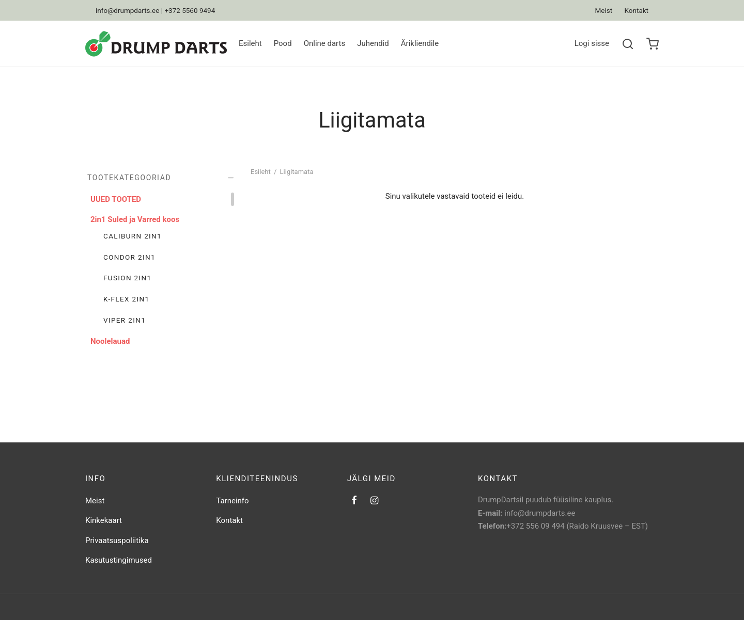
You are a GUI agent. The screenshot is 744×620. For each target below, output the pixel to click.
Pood (283, 43)
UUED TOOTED (115, 199)
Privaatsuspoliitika (117, 540)
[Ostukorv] (652, 44)
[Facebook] (354, 501)
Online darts (325, 43)
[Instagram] (374, 501)
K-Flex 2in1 (126, 299)
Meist (604, 10)
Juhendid (373, 43)
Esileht (250, 43)
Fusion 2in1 (127, 278)
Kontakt (636, 10)
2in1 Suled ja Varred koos (134, 219)
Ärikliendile (420, 43)
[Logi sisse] (592, 44)
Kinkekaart (103, 520)
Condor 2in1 (129, 257)
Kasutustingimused (118, 560)
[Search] (628, 44)
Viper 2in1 (124, 320)
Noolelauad (110, 341)
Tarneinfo (232, 500)
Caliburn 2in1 (132, 236)
